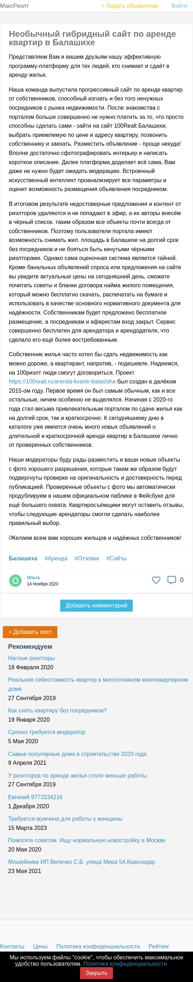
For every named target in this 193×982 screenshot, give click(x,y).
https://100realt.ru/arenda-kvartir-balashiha (62, 382)
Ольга (33, 577)
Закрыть (97, 973)
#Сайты (116, 558)
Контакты (12, 946)
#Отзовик (87, 558)
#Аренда (56, 558)
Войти (179, 6)
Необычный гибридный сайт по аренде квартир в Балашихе (92, 38)
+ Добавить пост (30, 632)
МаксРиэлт (14, 6)
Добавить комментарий (96, 605)
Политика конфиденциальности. (125, 964)
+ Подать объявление (130, 6)
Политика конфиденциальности (98, 946)
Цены (40, 946)
